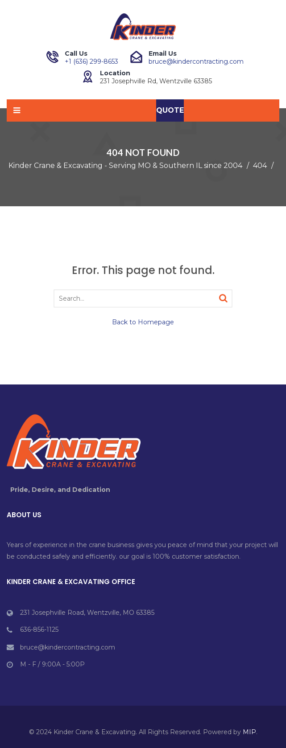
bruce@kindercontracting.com (196, 61)
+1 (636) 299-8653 (91, 61)
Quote (170, 110)
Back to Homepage (143, 322)
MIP (249, 732)
